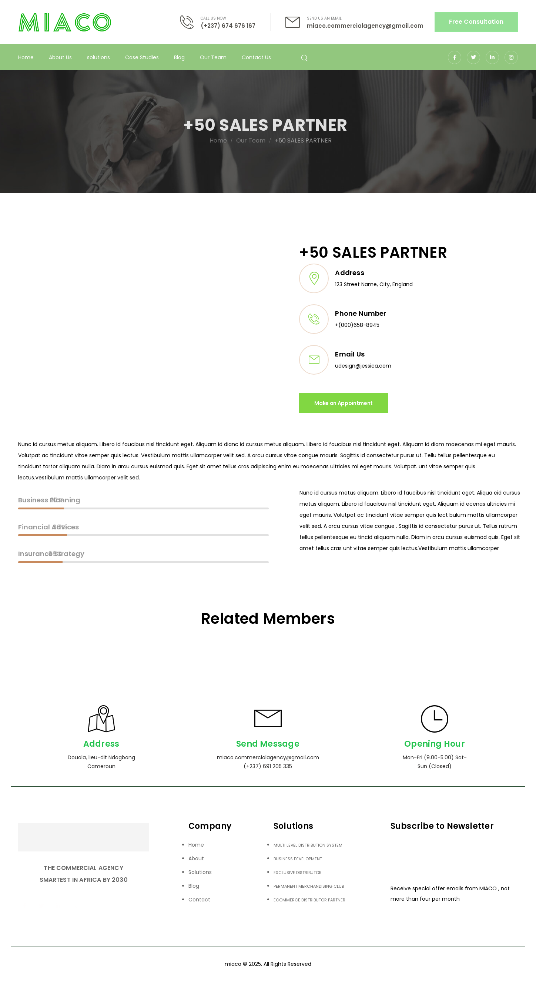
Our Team (213, 57)
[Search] (305, 57)
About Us (60, 57)
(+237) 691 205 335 (268, 766)
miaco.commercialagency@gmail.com (365, 26)
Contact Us (256, 57)
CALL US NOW (213, 18)
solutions (98, 57)
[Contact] (190, 22)
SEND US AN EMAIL (324, 18)
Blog (179, 57)
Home (26, 57)
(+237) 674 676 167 (228, 26)
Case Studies (142, 57)
